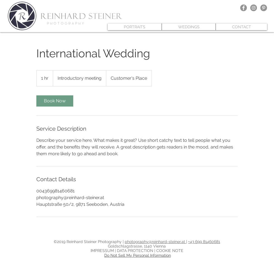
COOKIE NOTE (169, 250)
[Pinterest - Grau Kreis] (263, 7)
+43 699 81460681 (204, 241)
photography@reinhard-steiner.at (155, 241)
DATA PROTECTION (135, 250)
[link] (54, 101)
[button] (135, 26)
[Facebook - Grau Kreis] (243, 7)
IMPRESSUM (103, 250)
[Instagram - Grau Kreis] (253, 7)
